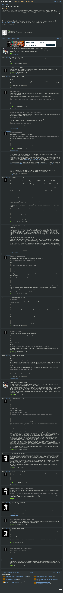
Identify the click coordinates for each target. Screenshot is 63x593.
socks (4, 8)
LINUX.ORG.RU (6, 1)
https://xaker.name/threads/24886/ (16, 163)
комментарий (8, 57)
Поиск (32, 1)
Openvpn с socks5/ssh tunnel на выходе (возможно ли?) (15, 578)
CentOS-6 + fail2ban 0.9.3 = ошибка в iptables (11, 38)
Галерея (19, 1)
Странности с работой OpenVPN (11, 579)
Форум (26, 1)
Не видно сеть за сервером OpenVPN (12, 582)
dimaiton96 (12, 565)
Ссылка (3, 35)
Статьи (22, 1)
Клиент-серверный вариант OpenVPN (43, 578)
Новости (15, 1)
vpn (6, 8)
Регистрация (56, 1)
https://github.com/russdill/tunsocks (8, 22)
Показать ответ (13, 87)
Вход (61, 1)
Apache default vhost (56, 38)
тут (53, 531)
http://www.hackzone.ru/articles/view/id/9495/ (46, 163)
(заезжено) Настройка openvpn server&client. (44, 576)
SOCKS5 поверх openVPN (10, 6)
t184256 (11, 72)
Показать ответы (13, 54)
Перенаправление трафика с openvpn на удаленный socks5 (16, 576)
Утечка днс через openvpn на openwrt (43, 582)
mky (11, 53)
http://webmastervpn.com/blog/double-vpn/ (32, 159)
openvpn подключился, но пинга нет (42, 583)
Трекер (29, 1)
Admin (7, 4)
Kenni (9, 30)
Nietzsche (12, 467)
